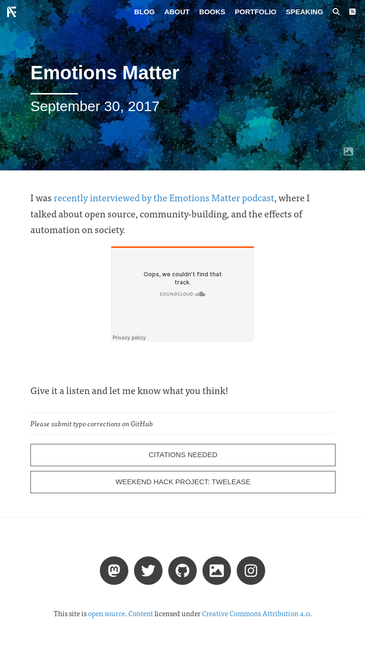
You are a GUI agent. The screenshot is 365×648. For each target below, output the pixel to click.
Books (212, 12)
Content (140, 613)
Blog (144, 12)
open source (106, 613)
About (177, 12)
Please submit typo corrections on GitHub (91, 423)
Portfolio (256, 12)
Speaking (304, 12)
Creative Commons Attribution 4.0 (256, 613)
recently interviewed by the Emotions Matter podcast (164, 197)
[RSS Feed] (352, 12)
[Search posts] (336, 12)
